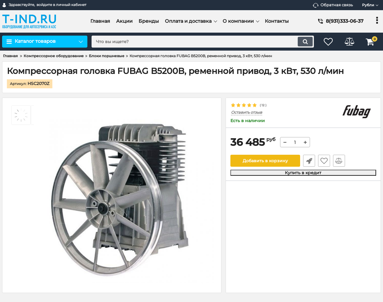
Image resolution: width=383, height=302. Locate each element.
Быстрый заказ (309, 161)
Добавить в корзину (265, 160)
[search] (203, 42)
